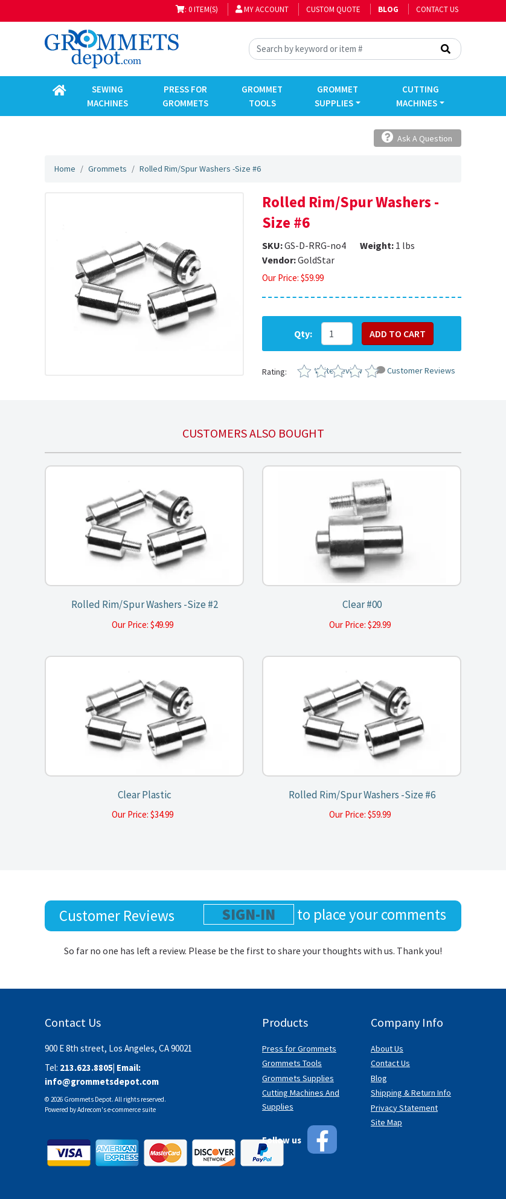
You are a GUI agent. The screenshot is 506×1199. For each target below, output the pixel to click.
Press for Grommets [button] (185, 96)
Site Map (386, 1122)
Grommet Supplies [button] (336, 96)
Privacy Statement (404, 1107)
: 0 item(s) (197, 9)
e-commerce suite (131, 1109)
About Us (387, 1048)
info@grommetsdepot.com (102, 1081)
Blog (379, 1078)
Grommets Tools (292, 1063)
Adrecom (89, 1109)
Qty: (303, 334)
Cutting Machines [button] (417, 96)
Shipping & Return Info (411, 1092)
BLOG (388, 9)
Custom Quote (333, 9)
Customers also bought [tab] (253, 433)
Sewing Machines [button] (107, 96)
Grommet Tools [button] (262, 96)
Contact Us (437, 9)
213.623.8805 (86, 1067)
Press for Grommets (299, 1048)
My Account (262, 9)
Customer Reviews (415, 370)
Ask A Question (417, 137)
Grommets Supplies (298, 1078)
